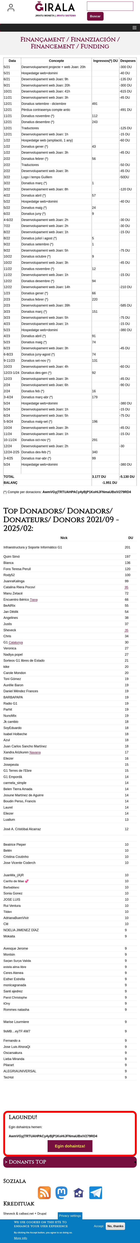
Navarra (35, 752)
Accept (98, 1227)
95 (127, 587)
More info (21, 1239)
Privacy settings (70, 1217)
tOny (6, 1004)
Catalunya (16, 642)
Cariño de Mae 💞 (16, 881)
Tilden (7, 912)
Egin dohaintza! (70, 1146)
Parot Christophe (15, 997)
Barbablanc (11, 887)
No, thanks (115, 1227)
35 (127, 630)
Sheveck (9, 1214)
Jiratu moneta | (55, 15)
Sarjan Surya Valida (17, 961)
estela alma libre (15, 967)
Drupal (44, 1214)
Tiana (34, 600)
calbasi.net (28, 1214)
